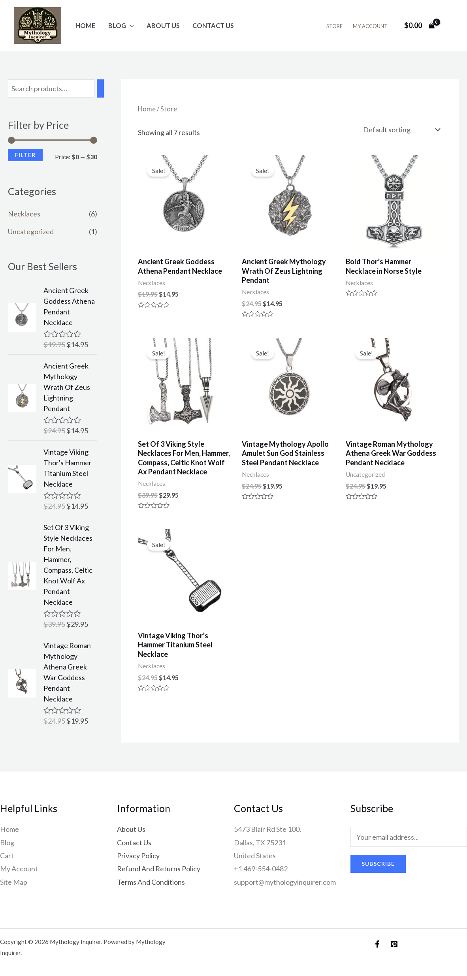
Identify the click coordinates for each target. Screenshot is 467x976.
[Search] (100, 88)
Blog (121, 25)
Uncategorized (31, 231)
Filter (25, 155)
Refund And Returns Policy (158, 868)
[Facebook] (377, 944)
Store (334, 26)
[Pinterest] (394, 944)
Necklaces (24, 213)
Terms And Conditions (151, 882)
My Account (370, 26)
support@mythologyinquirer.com (285, 882)
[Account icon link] (449, 25)
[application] (130, 25)
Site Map (13, 882)
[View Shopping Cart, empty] (419, 25)
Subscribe (378, 863)
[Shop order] (401, 129)
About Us (163, 25)
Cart (7, 855)
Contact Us (213, 25)
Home (85, 25)
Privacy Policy (138, 855)
